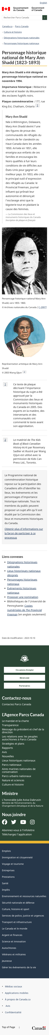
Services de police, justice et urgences (23, 915)
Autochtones (9, 947)
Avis (4, 752)
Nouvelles (8, 756)
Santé (5, 883)
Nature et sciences (13, 780)
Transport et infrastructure (17, 922)
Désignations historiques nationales (21, 37)
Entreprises (8, 870)
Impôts (6, 889)
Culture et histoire (13, 32)
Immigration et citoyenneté (17, 857)
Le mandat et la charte (15, 721)
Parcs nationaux (11, 764)
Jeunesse (7, 960)
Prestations (8, 876)
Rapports (7, 748)
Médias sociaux (13, 986)
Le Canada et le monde (14, 928)
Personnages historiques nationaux (21, 43)
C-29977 (43, 307)
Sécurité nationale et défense (18, 902)
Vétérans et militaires (14, 954)
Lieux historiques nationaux (18, 760)
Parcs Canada (21, 26)
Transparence (10, 725)
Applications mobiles (16, 992)
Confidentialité (13, 1012)
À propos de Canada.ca (17, 999)
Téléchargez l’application (17, 834)
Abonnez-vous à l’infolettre (18, 830)
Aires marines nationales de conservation (19, 770)
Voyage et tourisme (13, 863)
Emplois (6, 851)
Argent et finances (12, 935)
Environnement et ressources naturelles (24, 896)
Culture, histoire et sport (15, 909)
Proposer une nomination (22, 597)
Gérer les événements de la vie (19, 967)
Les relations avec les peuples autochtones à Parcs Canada (20, 738)
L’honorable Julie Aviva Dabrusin (22, 802)
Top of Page (11, 1027)
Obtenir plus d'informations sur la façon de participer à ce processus (24, 533)
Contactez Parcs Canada (16, 704)
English (43, 2)
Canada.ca (7, 26)
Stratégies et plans (13, 743)
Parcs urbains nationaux (16, 776)
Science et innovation (14, 941)
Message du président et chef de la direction (23, 731)
